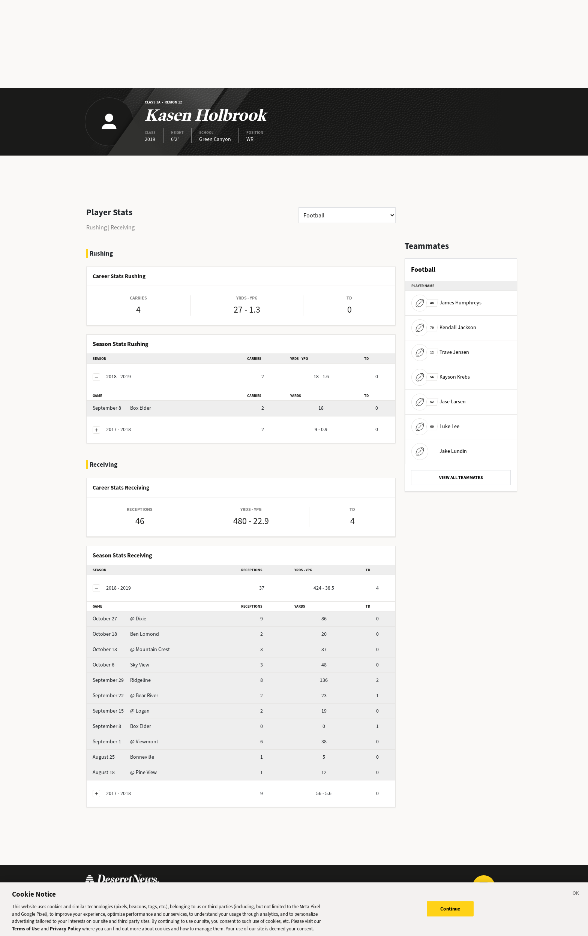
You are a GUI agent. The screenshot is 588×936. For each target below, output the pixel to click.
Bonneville (123, 757)
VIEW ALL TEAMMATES (461, 478)
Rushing (96, 227)
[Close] (576, 897)
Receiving (123, 227)
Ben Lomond (126, 634)
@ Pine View (125, 772)
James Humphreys (446, 302)
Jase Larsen (438, 401)
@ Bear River (125, 695)
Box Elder (122, 408)
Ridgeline (122, 680)
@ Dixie (119, 618)
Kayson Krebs (440, 376)
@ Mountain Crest (131, 649)
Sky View (121, 664)
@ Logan (121, 710)
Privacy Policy (65, 931)
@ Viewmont (125, 741)
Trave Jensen (440, 352)
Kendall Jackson (443, 327)
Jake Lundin (439, 451)
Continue (450, 911)
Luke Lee (435, 426)
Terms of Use (26, 931)
